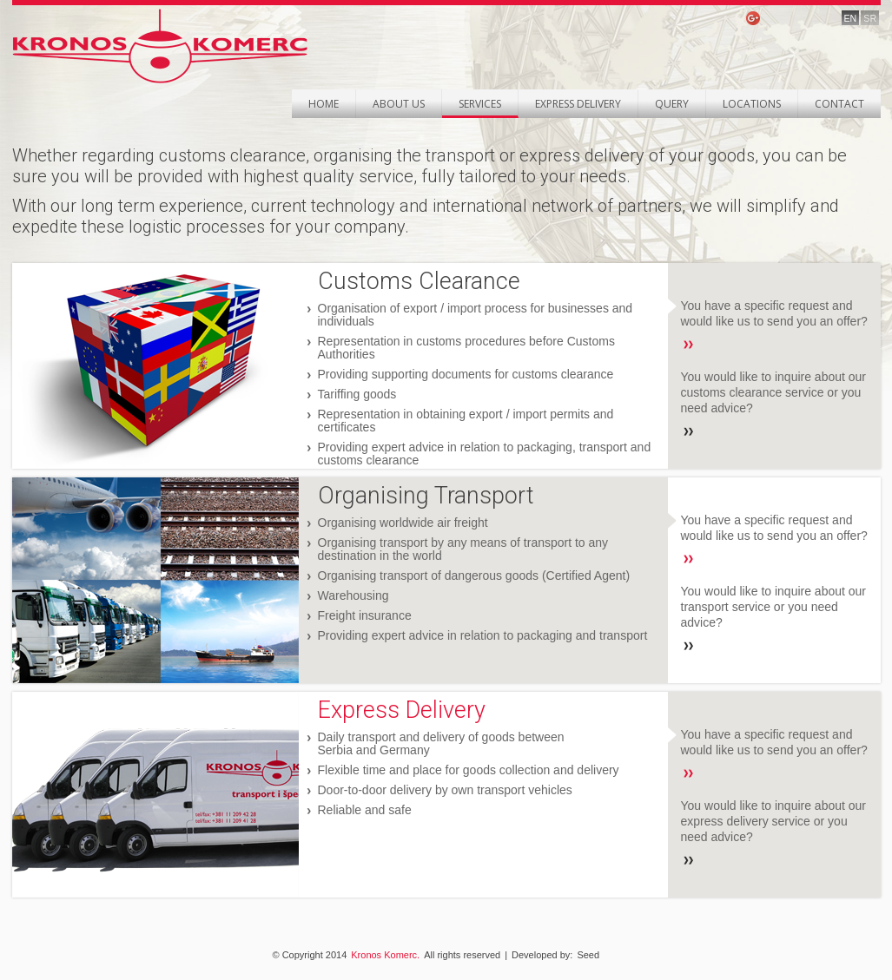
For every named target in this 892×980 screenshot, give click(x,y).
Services (480, 103)
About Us (399, 103)
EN (850, 18)
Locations (752, 103)
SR (869, 18)
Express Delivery (578, 103)
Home (323, 103)
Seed (588, 955)
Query (672, 103)
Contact (839, 103)
